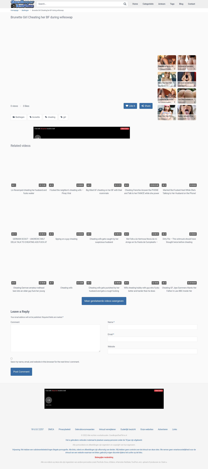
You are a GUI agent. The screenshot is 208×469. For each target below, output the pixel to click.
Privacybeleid (64, 429)
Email (111, 334)
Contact (191, 4)
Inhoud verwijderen (107, 429)
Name (111, 322)
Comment (15, 322)
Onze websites (146, 429)
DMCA (51, 429)
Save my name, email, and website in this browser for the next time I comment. (45, 362)
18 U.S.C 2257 (37, 429)
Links (174, 429)
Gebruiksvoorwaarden (84, 429)
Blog (181, 4)
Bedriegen (25, 10)
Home (135, 4)
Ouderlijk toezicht (128, 429)
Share (146, 105)
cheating (50, 117)
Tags (172, 4)
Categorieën (148, 4)
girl (63, 117)
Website (111, 346)
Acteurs (161, 4)
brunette (35, 117)
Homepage (14, 10)
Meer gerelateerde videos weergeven (104, 300)
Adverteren (163, 429)
